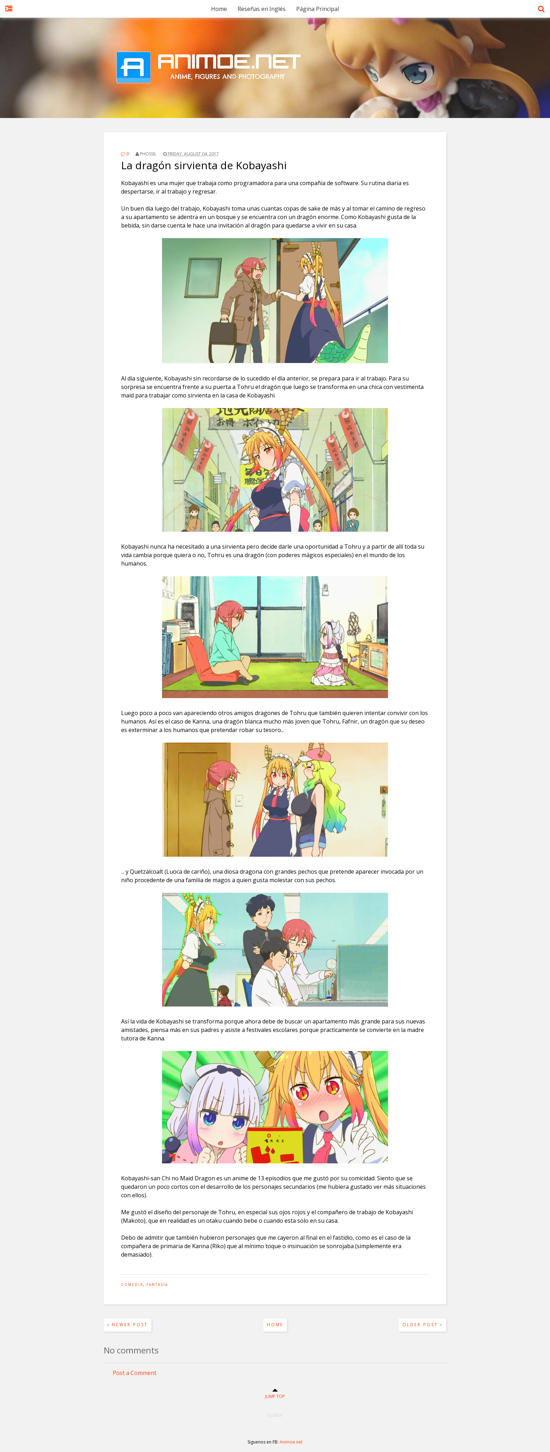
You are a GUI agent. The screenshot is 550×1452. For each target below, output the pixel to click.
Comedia (132, 1284)
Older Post (422, 1325)
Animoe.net (291, 1442)
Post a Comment (134, 1373)
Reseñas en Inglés (262, 9)
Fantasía (157, 1284)
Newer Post (127, 1325)
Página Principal (317, 9)
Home (219, 9)
